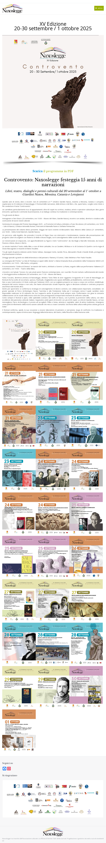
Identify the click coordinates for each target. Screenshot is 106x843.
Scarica (38, 171)
